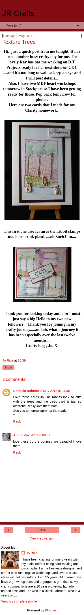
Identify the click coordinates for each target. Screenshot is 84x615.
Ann (16, 435)
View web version (42, 538)
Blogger (50, 610)
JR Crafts (18, 13)
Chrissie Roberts (26, 391)
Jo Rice (31, 553)
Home (41, 529)
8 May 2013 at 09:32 (35, 435)
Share (8, 367)
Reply (17, 421)
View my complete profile (19, 601)
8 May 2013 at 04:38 (55, 391)
